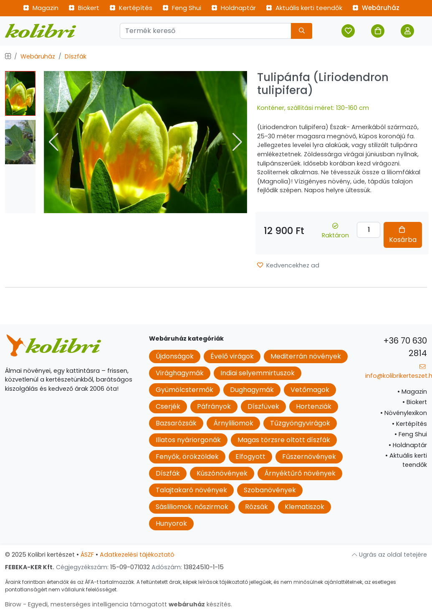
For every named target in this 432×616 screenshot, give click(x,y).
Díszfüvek (263, 406)
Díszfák (75, 56)
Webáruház (375, 7)
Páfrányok (214, 406)
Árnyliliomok (233, 423)
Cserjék (168, 406)
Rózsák (256, 507)
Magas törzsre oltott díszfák (283, 440)
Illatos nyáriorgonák (188, 440)
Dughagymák (252, 390)
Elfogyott (250, 456)
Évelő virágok (232, 356)
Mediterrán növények (305, 356)
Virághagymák (180, 373)
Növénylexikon (403, 413)
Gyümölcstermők (184, 390)
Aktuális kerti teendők (304, 7)
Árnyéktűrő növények (300, 473)
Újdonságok (175, 356)
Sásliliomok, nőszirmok (192, 507)
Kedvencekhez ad (288, 265)
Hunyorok (171, 523)
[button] (237, 142)
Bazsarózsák (176, 423)
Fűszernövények (309, 456)
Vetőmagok (310, 390)
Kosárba (403, 235)
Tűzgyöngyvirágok (300, 423)
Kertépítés (130, 7)
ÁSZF (87, 554)
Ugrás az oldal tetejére (389, 554)
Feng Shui (181, 7)
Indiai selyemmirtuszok (257, 373)
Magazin (40, 7)
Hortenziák (313, 406)
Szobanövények (270, 490)
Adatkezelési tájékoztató (137, 554)
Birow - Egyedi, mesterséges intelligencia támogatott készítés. (118, 604)
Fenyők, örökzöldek (187, 456)
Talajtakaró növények (191, 490)
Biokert (83, 7)
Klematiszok (304, 507)
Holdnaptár (233, 7)
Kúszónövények (222, 473)
